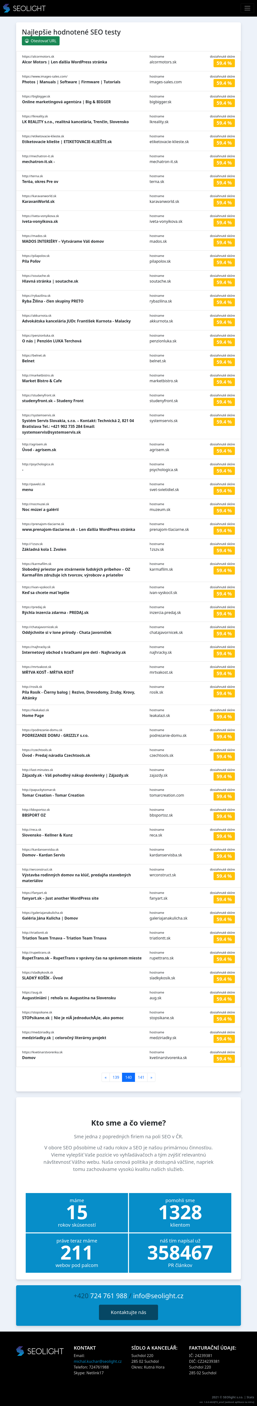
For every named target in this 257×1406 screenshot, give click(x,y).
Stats (250, 1397)
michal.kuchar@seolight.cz (98, 1361)
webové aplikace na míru (239, 1402)
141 (141, 1077)
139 (116, 1077)
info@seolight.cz (158, 1295)
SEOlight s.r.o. (233, 1397)
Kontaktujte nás (128, 1312)
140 (128, 1077)
